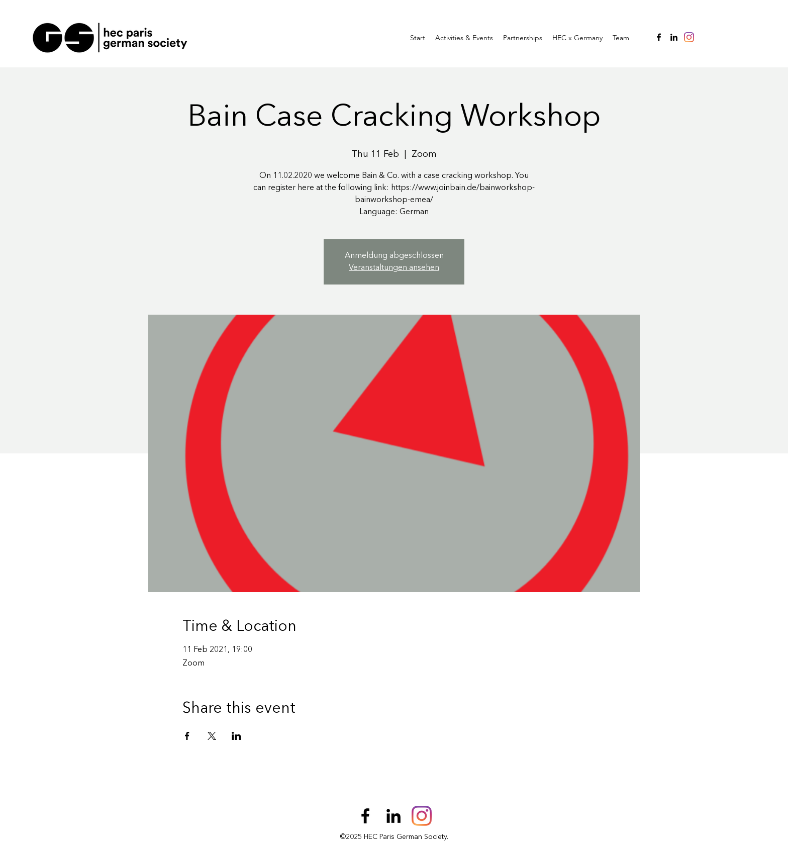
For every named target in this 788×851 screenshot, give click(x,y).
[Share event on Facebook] (187, 736)
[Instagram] (689, 37)
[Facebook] (659, 37)
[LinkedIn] (674, 37)
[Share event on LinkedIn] (236, 736)
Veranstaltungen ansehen (394, 268)
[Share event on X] (212, 736)
